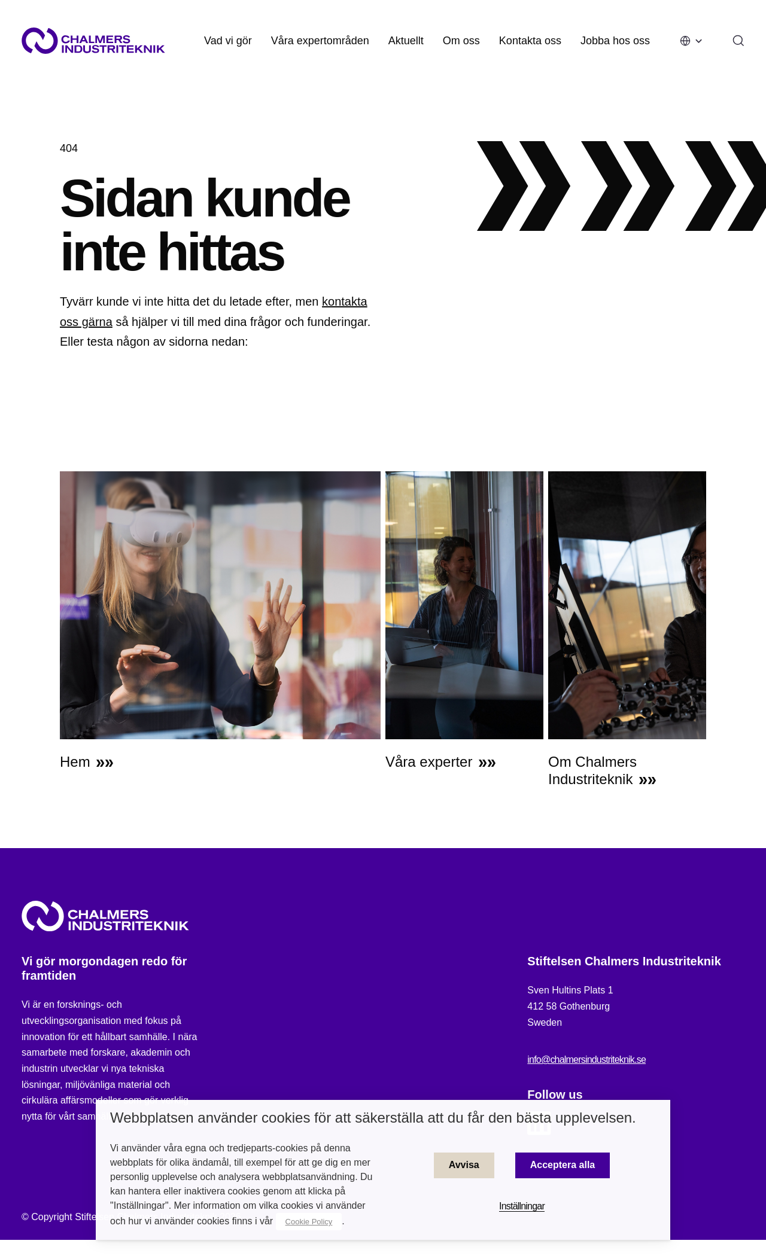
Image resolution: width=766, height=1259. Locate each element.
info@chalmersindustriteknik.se (586, 1064)
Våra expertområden (320, 41)
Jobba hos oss (615, 41)
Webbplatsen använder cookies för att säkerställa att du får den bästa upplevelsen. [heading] (373, 1117)
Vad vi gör (228, 41)
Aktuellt (406, 41)
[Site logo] (93, 41)
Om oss (461, 41)
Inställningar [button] (522, 1206)
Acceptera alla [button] (562, 1165)
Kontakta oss (530, 41)
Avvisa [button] (464, 1165)
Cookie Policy (309, 1221)
